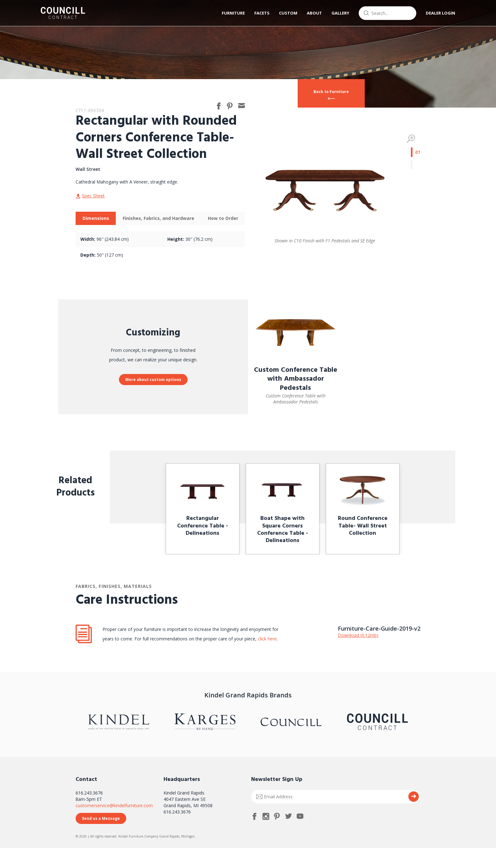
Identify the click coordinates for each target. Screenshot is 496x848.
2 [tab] (415, 165)
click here (267, 639)
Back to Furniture (331, 91)
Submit (413, 796)
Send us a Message (101, 818)
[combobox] (387, 13)
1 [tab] (415, 152)
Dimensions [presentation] (96, 218)
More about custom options (153, 379)
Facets (262, 13)
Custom (288, 13)
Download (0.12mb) (358, 635)
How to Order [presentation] (223, 218)
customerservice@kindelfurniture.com (114, 805)
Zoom (411, 138)
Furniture (233, 13)
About (314, 13)
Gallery (340, 13)
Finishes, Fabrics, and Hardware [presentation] (158, 218)
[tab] (96, 218)
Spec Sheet (93, 196)
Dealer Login (440, 13)
